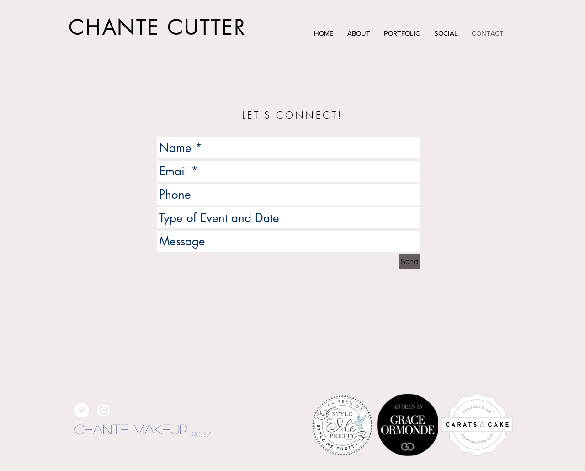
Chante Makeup (130, 429)
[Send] (409, 261)
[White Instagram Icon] (103, 410)
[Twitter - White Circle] (81, 410)
